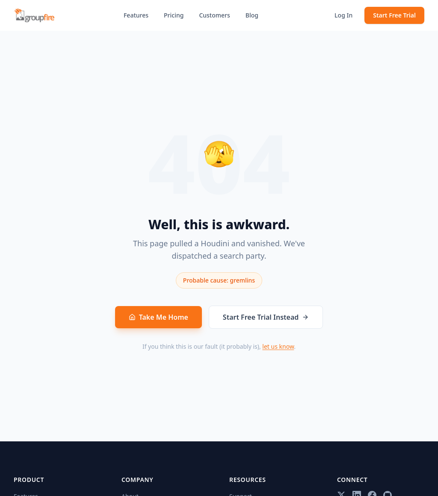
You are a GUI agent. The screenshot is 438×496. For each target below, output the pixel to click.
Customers (214, 15)
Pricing (173, 15)
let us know (278, 346)
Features (136, 15)
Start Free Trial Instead (266, 317)
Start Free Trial (394, 15)
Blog (252, 15)
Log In (343, 15)
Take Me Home (158, 317)
